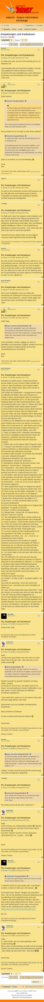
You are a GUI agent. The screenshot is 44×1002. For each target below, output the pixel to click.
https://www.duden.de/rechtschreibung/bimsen (18, 909)
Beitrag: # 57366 (7, 377)
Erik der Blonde (34, 171)
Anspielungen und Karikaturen (18, 34)
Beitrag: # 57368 (7, 652)
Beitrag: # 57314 (7, 93)
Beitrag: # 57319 (7, 257)
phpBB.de (29, 995)
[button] (10, 44)
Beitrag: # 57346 (7, 290)
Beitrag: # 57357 (7, 318)
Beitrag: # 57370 (7, 787)
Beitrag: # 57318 (7, 213)
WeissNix (10, 614)
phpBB (16, 991)
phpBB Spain (24, 993)
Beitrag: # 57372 (7, 870)
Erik (9, 83)
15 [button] (39, 44)
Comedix (11, 37)
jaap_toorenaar (5, 280)
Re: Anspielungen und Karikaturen (17, 55)
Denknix (3, 48)
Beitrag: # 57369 (7, 748)
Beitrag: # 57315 (7, 188)
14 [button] (35, 44)
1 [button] (16, 44)
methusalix (9, 642)
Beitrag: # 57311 (7, 58)
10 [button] (21, 44)
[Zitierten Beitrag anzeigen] (26, 101)
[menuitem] (6, 25)
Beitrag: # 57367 (7, 624)
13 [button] (32, 44)
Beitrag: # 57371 (7, 820)
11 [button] (25, 44)
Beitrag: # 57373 (7, 935)
